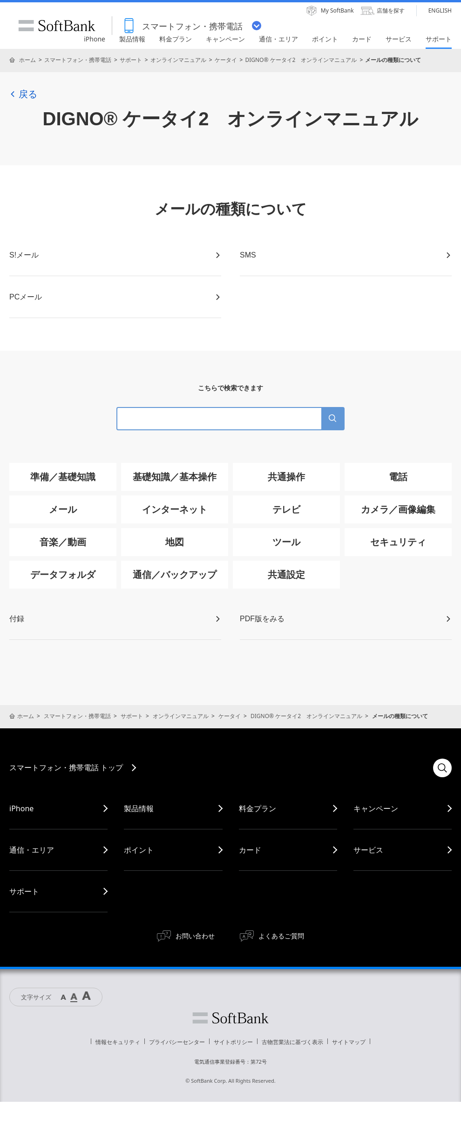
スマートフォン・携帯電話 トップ (66, 767)
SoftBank (57, 25)
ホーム (27, 60)
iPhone (21, 808)
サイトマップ (349, 1042)
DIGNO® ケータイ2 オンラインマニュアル (301, 60)
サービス (368, 850)
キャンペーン (375, 808)
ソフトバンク (230, 1018)
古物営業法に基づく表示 (292, 1042)
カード (250, 850)
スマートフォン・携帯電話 (77, 60)
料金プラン (257, 808)
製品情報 (139, 808)
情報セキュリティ (117, 1042)
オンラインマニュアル (178, 60)
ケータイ (226, 60)
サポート (131, 60)
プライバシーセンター (177, 1042)
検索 (442, 768)
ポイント (139, 850)
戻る (23, 94)
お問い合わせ (195, 935)
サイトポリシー (233, 1042)
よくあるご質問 (281, 935)
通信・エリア (31, 850)
